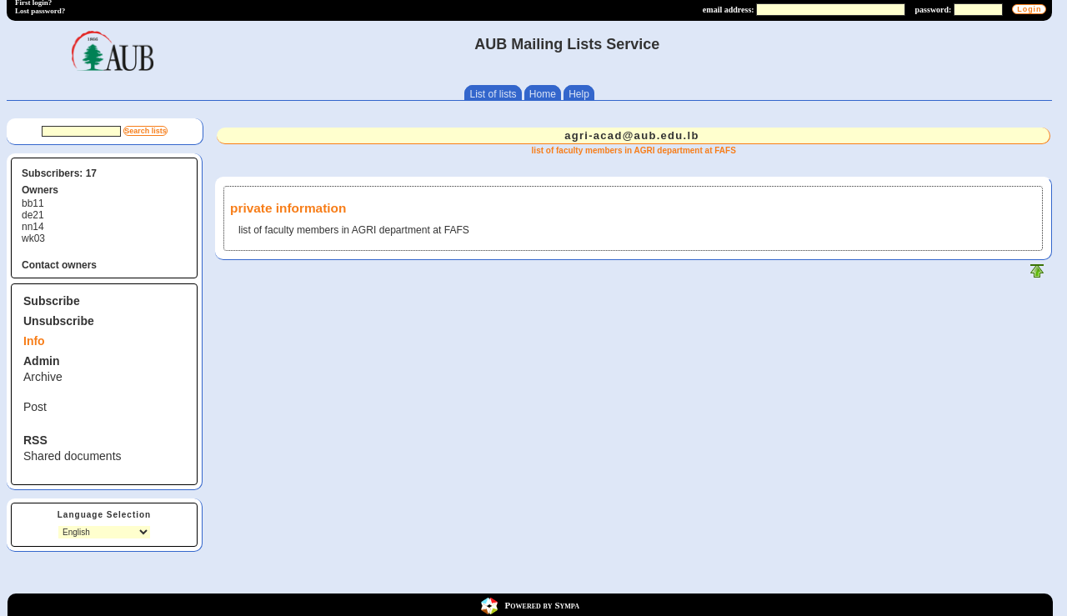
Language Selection (104, 514)
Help (579, 94)
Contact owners (59, 265)
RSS (35, 440)
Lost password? (40, 11)
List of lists (492, 94)
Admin (41, 361)
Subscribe (51, 301)
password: (933, 9)
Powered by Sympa (542, 605)
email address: (728, 9)
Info (34, 341)
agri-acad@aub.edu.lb (631, 135)
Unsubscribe (58, 321)
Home (542, 94)
